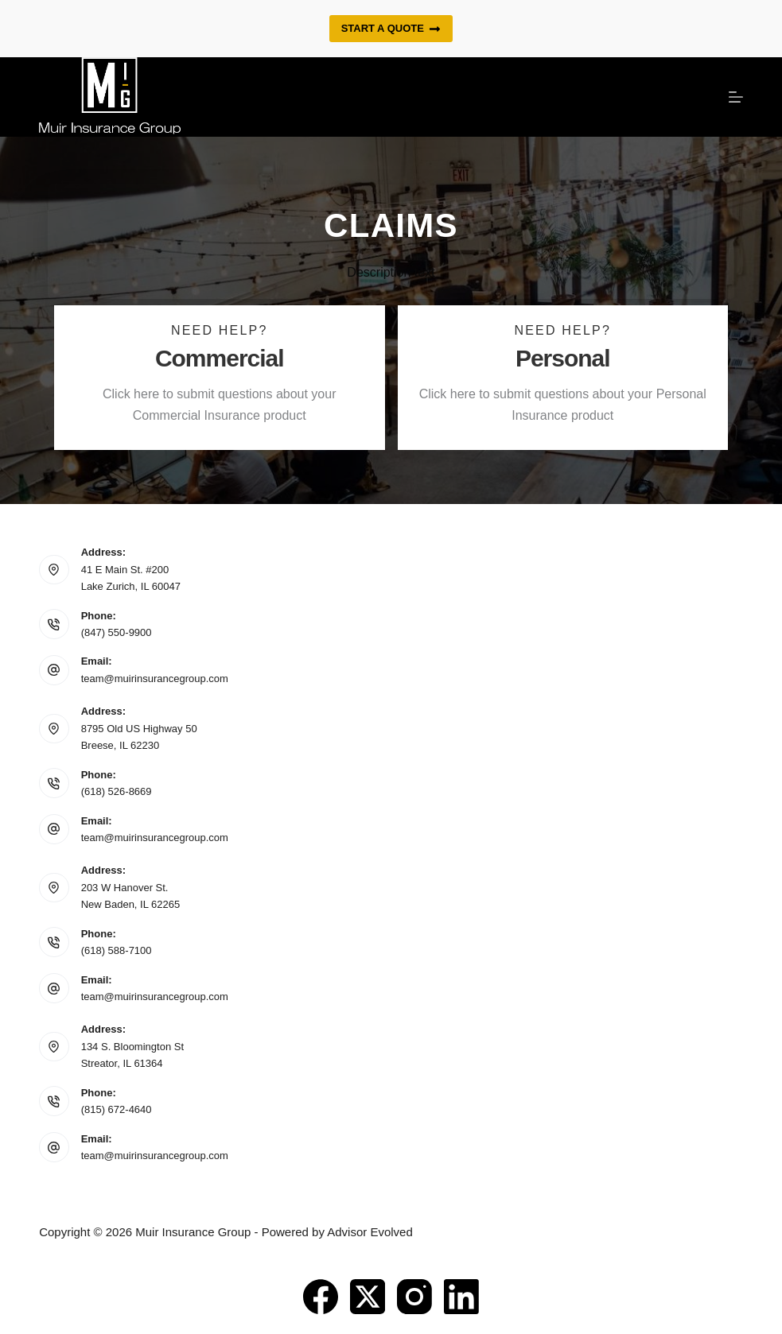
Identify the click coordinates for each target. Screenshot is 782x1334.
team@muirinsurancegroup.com (154, 678)
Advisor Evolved (370, 1232)
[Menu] (736, 97)
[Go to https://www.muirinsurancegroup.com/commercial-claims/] (219, 377)
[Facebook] (320, 1296)
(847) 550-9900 (116, 632)
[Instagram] (414, 1296)
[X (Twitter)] (367, 1296)
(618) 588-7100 (116, 950)
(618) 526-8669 (116, 791)
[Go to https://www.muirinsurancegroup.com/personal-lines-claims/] (563, 377)
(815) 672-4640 (116, 1109)
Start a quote (391, 28)
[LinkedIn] (461, 1296)
